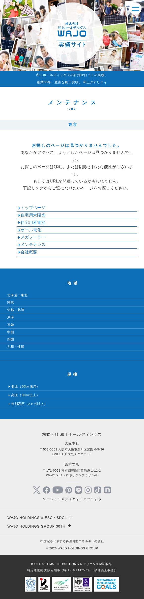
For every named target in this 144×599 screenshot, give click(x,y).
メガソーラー (33, 237)
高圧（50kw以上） (25, 395)
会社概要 (29, 252)
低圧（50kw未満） (25, 386)
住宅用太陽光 (33, 215)
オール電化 (31, 230)
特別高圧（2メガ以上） (29, 404)
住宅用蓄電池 (33, 222)
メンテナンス (33, 244)
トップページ (33, 208)
